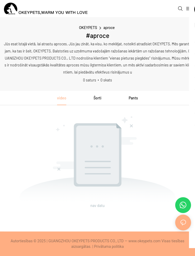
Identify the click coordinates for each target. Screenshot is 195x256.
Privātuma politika (109, 246)
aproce (109, 28)
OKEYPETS (88, 28)
